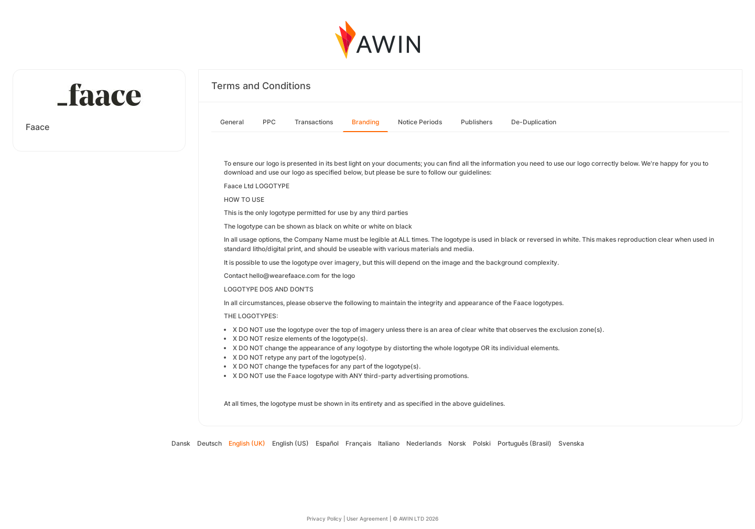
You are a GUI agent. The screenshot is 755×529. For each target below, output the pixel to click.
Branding (365, 122)
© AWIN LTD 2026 (415, 518)
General (232, 122)
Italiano (389, 443)
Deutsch (209, 443)
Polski (482, 443)
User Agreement (367, 518)
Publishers (476, 122)
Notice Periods (420, 122)
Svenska (571, 443)
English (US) (290, 443)
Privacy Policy (324, 518)
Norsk (457, 443)
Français (358, 443)
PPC (269, 122)
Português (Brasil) (525, 443)
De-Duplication (533, 122)
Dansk (180, 443)
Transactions (314, 122)
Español (327, 443)
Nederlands (423, 443)
